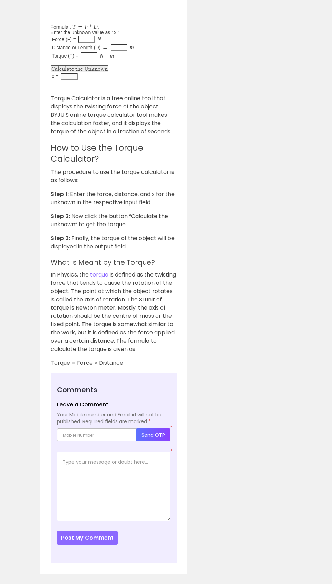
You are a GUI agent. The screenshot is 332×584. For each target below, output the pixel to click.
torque (99, 275)
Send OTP (153, 434)
